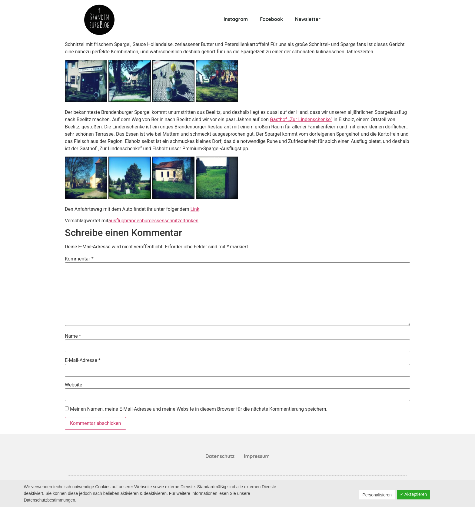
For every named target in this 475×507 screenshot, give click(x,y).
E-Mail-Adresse (82, 360)
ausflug (116, 221)
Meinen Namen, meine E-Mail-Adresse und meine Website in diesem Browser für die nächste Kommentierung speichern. (198, 409)
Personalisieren (377, 494)
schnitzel (174, 221)
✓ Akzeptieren (413, 494)
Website (73, 385)
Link (195, 209)
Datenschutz (219, 456)
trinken (191, 221)
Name (73, 336)
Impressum (257, 456)
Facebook (271, 19)
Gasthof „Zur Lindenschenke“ (301, 119)
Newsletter (308, 19)
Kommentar (79, 259)
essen (158, 221)
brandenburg (137, 221)
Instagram (236, 19)
